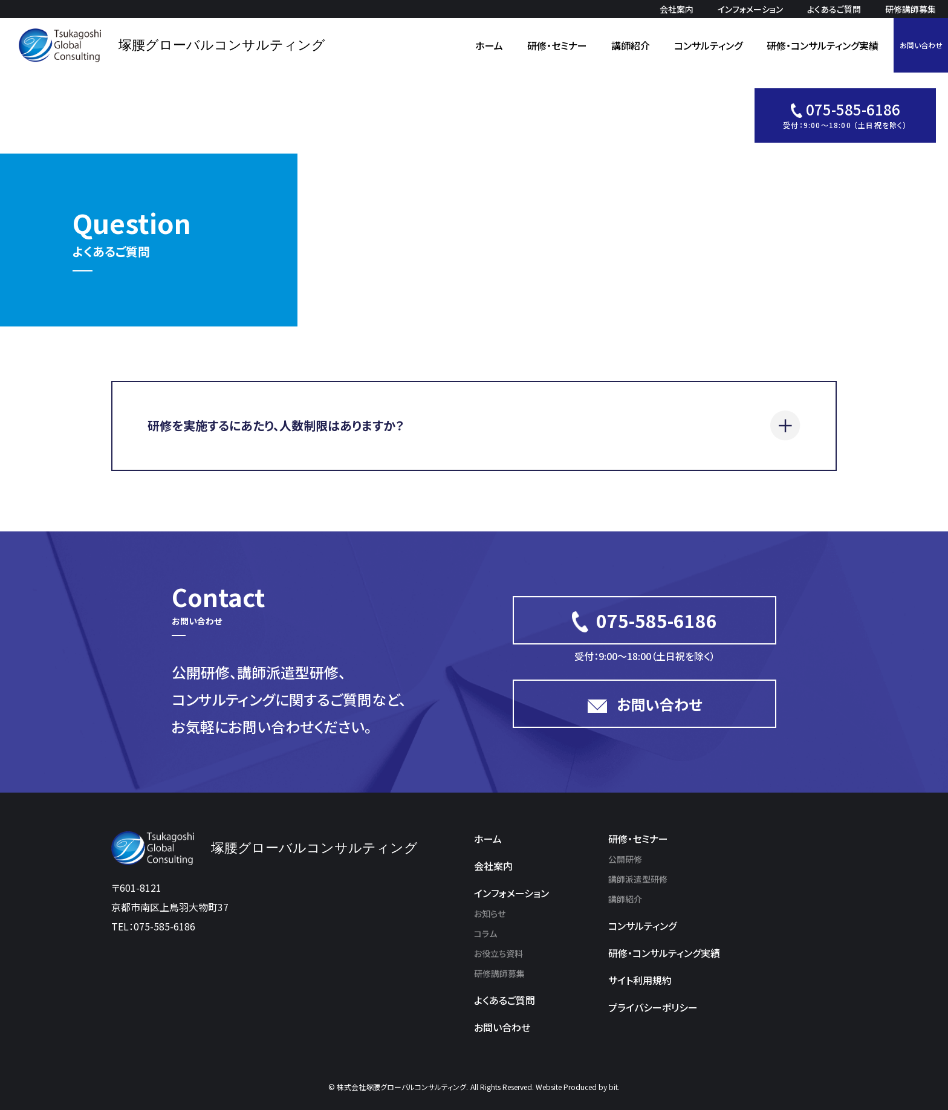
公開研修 (625, 859)
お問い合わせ (921, 45)
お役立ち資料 (498, 953)
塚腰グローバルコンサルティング (221, 45)
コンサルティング (708, 45)
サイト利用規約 (640, 980)
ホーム (489, 45)
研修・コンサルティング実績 (822, 45)
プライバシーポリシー (653, 1007)
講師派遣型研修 (637, 879)
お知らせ (489, 913)
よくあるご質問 (834, 9)
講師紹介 (630, 45)
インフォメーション (750, 9)
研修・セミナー (557, 45)
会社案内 (676, 9)
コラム (485, 933)
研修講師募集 (910, 9)
